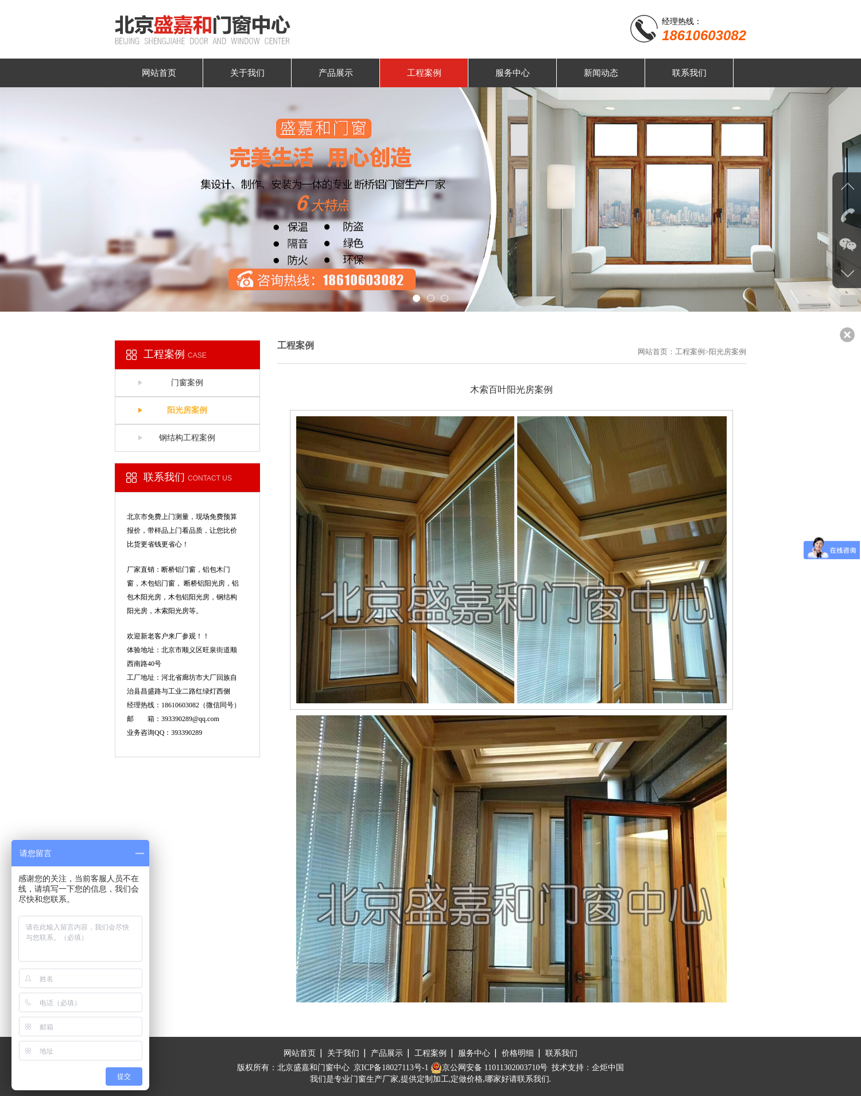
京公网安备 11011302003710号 (489, 1067)
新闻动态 (601, 73)
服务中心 (512, 73)
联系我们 (689, 73)
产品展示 (336, 73)
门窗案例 (187, 382)
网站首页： (656, 351)
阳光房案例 (187, 410)
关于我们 (247, 73)
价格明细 (518, 1053)
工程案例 (424, 73)
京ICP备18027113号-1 (391, 1067)
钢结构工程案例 (187, 437)
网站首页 (159, 73)
